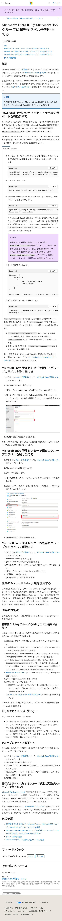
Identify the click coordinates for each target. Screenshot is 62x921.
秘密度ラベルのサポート (22, 87)
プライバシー (9, 911)
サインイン (56, 3)
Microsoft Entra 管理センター (48, 377)
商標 (15, 914)
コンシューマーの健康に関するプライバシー (33, 911)
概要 (5, 45)
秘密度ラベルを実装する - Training (14, 879)
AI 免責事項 (8, 908)
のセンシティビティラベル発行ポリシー (24, 694)
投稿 (41, 908)
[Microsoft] (31, 3)
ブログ (32, 908)
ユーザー (38, 18)
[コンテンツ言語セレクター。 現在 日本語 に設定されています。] (9, 902)
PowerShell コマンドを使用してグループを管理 (25, 840)
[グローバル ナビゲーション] (2, 3)
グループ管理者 (21, 377)
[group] (33, 173)
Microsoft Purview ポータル (36, 72)
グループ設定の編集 (14, 836)
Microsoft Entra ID (26, 18)
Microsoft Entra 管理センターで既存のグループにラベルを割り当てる (28, 54)
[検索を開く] (49, 3)
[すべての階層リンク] (4, 18)
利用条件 (7, 914)
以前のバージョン (21, 908)
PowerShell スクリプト (34, 806)
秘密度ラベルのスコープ (16, 672)
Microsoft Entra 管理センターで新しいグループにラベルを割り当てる (28, 51)
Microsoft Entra (12, 18)
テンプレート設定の (27, 258)
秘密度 (24, 69)
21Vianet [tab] (14, 149)
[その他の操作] (58, 18)
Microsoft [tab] (6, 149)
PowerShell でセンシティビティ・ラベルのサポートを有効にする (26, 48)
